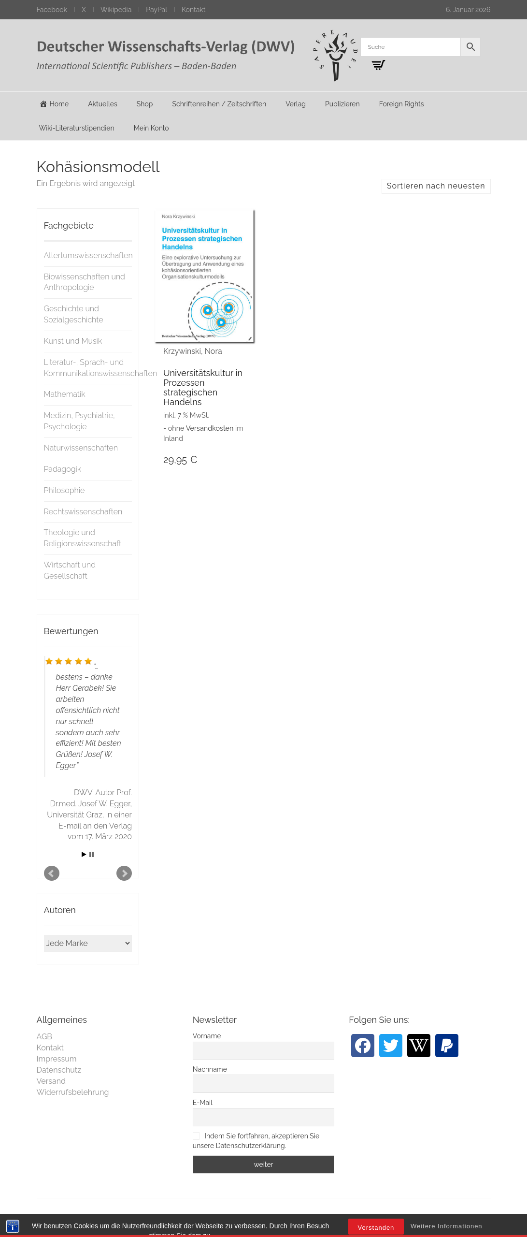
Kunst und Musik (73, 341)
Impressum (57, 1058)
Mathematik (64, 394)
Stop (91, 854)
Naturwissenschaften (81, 447)
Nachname (210, 1069)
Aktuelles (102, 104)
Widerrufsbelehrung (73, 1092)
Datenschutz (59, 1070)
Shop (145, 104)
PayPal (156, 10)
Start (84, 854)
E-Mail (203, 1102)
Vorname (207, 1036)
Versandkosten (210, 428)
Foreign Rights (401, 104)
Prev (51, 873)
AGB (45, 1036)
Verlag (295, 104)
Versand (51, 1081)
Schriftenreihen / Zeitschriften (219, 104)
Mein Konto (151, 128)
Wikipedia (115, 10)
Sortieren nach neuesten (436, 185)
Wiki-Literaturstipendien (76, 128)
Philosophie (64, 490)
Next (124, 873)
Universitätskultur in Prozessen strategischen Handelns (202, 387)
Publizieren (342, 104)
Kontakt (193, 10)
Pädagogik (63, 469)
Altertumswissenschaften (88, 255)
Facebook (52, 10)
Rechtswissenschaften (83, 511)
